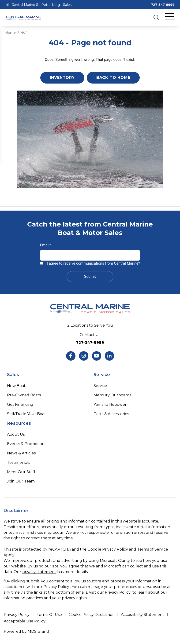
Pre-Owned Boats (24, 395)
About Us (16, 434)
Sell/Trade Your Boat (26, 414)
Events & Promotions (26, 444)
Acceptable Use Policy (24, 621)
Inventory (62, 77)
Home (10, 32)
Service (100, 386)
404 (24, 32)
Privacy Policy (115, 549)
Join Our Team (21, 481)
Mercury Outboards (112, 395)
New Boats (17, 386)
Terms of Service (152, 549)
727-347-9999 (162, 5)
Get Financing (20, 404)
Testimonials (18, 462)
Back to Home (113, 77)
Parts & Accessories (111, 414)
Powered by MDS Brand (26, 631)
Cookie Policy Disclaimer (91, 614)
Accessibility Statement (142, 614)
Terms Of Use (49, 614)
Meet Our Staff (21, 472)
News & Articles (21, 453)
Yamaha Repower (110, 404)
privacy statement (39, 572)
